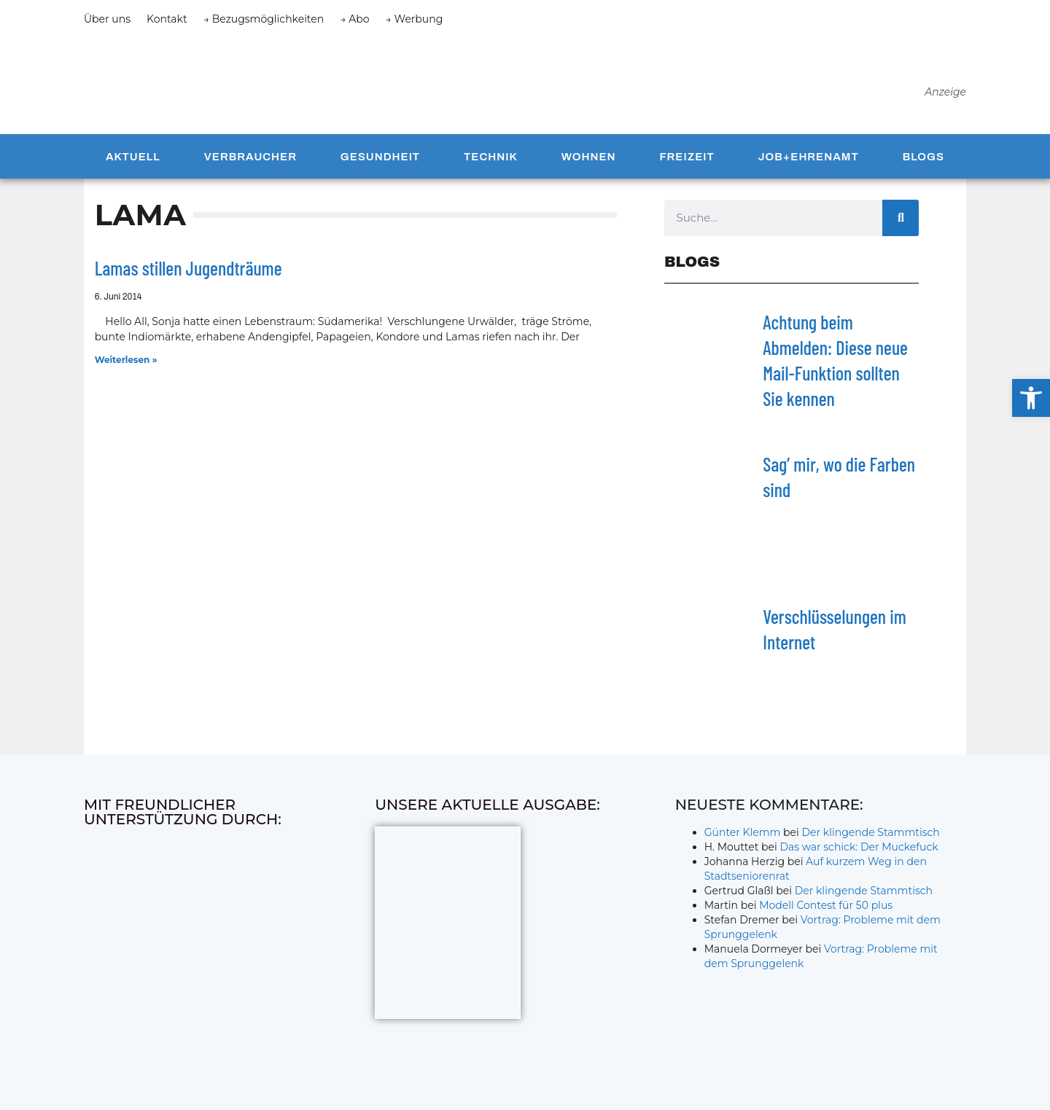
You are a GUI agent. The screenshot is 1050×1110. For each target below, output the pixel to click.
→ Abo (354, 19)
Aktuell (133, 162)
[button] (1031, 398)
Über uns (107, 19)
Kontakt (167, 19)
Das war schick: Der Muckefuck (858, 852)
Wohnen (588, 162)
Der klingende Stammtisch (871, 838)
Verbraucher (250, 162)
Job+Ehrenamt (808, 162)
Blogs (923, 162)
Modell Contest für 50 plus (825, 911)
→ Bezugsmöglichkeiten (263, 19)
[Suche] (900, 224)
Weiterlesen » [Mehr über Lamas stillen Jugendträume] (126, 365)
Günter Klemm (742, 838)
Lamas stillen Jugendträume (188, 273)
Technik (491, 162)
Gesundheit (380, 162)
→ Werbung (414, 19)
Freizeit (686, 162)
